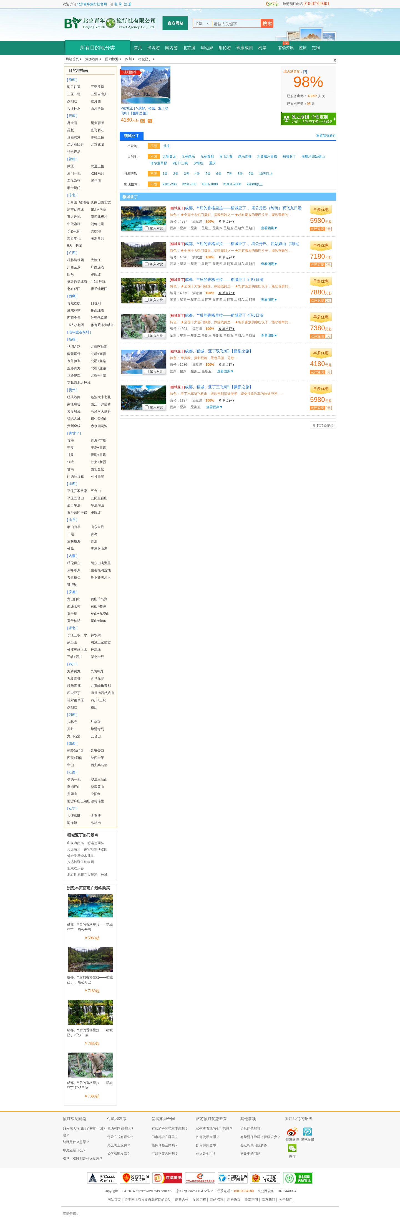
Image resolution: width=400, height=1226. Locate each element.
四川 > (130, 59)
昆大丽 (72, 123)
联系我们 (268, 1200)
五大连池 (73, 217)
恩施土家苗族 (101, 642)
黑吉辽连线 (75, 209)
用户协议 (233, 1200)
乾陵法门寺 (75, 751)
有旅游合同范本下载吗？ (170, 1129)
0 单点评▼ (226, 221)
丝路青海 (73, 368)
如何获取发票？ (118, 1154)
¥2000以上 (254, 184)
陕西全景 (97, 758)
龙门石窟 (73, 736)
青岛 (94, 534)
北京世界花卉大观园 (82, 875)
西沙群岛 (97, 108)
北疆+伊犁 (98, 375)
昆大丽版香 (75, 145)
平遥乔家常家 (77, 491)
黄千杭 (72, 613)
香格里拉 (97, 137)
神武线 (96, 650)
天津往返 (73, 108)
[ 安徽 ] (72, 592)
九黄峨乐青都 (101, 686)
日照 (70, 534)
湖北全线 (97, 657)
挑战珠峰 (97, 310)
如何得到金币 (206, 1145)
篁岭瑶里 (97, 801)
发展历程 (199, 1200)
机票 (262, 48)
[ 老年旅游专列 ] (79, 332)
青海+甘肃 (98, 455)
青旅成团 (244, 48)
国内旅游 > (113, 59)
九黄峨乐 (97, 671)
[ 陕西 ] (72, 743)
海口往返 (73, 87)
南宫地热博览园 (95, 849)
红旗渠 (96, 722)
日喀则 (96, 303)
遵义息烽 (73, 411)
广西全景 (73, 267)
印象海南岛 (75, 843)
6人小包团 (74, 246)
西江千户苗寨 (101, 404)
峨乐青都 (73, 686)
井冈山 (72, 794)
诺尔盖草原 (75, 700)
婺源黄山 (97, 787)
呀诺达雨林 (95, 843)
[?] (305, 72)
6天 (219, 174)
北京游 (189, 48)
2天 (175, 174)
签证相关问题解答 (253, 1145)
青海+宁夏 (98, 440)
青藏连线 (73, 303)
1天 (165, 174)
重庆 (94, 707)
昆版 (70, 130)
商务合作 (181, 1200)
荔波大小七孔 (101, 397)
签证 (303, 48)
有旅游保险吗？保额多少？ (260, 1137)
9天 (251, 174)
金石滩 (96, 816)
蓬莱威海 (73, 541)
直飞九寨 (97, 678)
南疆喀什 (73, 354)
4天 (197, 174)
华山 (70, 765)
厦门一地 (73, 173)
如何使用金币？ (207, 1137)
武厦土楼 (97, 166)
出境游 (153, 48)
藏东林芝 (73, 310)
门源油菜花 (75, 476)
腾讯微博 (307, 1140)
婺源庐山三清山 (78, 801)
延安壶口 (97, 751)
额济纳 (72, 585)
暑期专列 (97, 238)
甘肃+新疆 (98, 462)
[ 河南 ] (72, 715)
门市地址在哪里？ (165, 1137)
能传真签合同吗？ (165, 1145)
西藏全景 (73, 318)
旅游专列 (97, 729)
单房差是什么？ (74, 1150)
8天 (240, 174)
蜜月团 (96, 101)
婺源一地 (73, 779)
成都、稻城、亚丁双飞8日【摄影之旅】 (211, 351)
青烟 (94, 541)
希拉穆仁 (73, 577)
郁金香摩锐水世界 (80, 856)
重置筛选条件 (326, 136)
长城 (104, 875)
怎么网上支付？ (118, 1145)
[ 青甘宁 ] (74, 433)
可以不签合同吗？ (165, 1154)
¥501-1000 (210, 184)
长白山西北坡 (101, 202)
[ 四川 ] (72, 664)
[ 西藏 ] (72, 296)
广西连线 (97, 267)
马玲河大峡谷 (101, 411)
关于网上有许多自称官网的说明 (148, 1200)
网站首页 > (74, 59)
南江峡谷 (73, 404)
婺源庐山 (73, 787)
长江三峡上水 (77, 650)
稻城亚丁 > (146, 59)
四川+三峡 (98, 700)
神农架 (96, 635)
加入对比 (154, 228)
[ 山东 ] (72, 520)
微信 (292, 1156)
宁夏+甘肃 (98, 448)
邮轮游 (224, 48)
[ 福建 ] (72, 159)
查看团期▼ (269, 228)
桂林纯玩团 (75, 260)
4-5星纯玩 (98, 282)
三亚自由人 (99, 94)
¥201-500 (189, 184)
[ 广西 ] (72, 253)
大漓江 (96, 260)
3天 (186, 174)
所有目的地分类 (97, 48)
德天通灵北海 (77, 282)
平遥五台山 (75, 498)
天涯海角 (73, 849)
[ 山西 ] (72, 484)
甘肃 (70, 455)
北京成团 (97, 145)
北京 (166, 146)
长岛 (70, 549)
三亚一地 (73, 94)
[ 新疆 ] (72, 339)
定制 (316, 48)
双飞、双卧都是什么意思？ (83, 1159)
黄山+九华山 (100, 613)
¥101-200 (170, 184)
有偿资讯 (286, 48)
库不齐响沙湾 (101, 577)
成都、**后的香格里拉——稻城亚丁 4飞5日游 (216, 315)
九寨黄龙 (73, 671)
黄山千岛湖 (99, 599)
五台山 (96, 491)
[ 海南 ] (72, 80)
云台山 (96, 736)
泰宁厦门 (73, 188)
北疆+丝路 (98, 361)
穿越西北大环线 (78, 383)
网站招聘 (216, 1200)
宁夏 (70, 448)
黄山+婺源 (98, 606)
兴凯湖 (96, 231)
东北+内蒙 (98, 209)
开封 (70, 729)
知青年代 (73, 238)
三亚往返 (97, 87)
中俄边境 (73, 224)
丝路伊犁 (73, 375)
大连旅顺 (73, 816)
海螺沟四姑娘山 (102, 693)
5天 (208, 174)
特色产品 (73, 152)
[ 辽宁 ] (72, 808)
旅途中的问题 (250, 1154)
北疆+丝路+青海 (103, 368)
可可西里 (97, 476)
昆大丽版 (97, 123)
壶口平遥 (73, 505)
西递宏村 (73, 606)
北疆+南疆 (98, 354)
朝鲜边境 (97, 224)
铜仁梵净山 (99, 419)
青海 (70, 440)
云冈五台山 (99, 498)
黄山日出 (73, 599)
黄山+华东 (98, 621)
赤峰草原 (73, 570)
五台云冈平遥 (77, 512)
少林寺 (72, 722)
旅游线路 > (93, 59)
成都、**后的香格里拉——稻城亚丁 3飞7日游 (216, 279)
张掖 (70, 462)
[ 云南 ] (72, 116)
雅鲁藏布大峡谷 (102, 325)
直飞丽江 (97, 130)
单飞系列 (73, 181)
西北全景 (97, 469)
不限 (153, 146)
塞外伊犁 (73, 361)
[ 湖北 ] (72, 628)
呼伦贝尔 (73, 563)
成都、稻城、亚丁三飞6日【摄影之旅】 (211, 387)
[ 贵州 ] (72, 390)
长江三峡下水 (77, 635)
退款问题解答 (250, 1129)
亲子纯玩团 (99, 289)
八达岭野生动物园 (80, 862)
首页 (138, 48)
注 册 (128, 4)
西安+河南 (74, 758)
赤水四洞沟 (99, 426)
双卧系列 (97, 173)
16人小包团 (75, 325)
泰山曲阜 (73, 527)
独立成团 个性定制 (311, 116)
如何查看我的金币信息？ (214, 1129)
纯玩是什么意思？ (76, 1142)
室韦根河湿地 (101, 570)
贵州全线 (73, 426)
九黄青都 (73, 678)
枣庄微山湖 (99, 549)
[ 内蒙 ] (72, 556)
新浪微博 (292, 1140)
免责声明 (251, 1200)
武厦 (70, 166)
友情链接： (71, 1213)
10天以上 (266, 174)
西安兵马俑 (99, 765)
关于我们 (285, 1200)
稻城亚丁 (73, 693)
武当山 (72, 642)
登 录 (118, 4)
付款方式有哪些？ (120, 1137)
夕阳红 (72, 101)
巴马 (70, 274)
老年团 (96, 181)
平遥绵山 (97, 505)
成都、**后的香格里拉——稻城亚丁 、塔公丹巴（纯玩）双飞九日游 (236, 208)
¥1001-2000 (232, 184)
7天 (229, 174)
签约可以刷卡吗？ (120, 1129)
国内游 (171, 48)
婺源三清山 (99, 779)
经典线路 (73, 397)
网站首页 (114, 1200)
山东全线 (97, 527)
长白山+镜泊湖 (78, 202)
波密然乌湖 (99, 318)
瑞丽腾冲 (73, 137)
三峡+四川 (74, 657)
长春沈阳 (73, 231)
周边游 (207, 48)
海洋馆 (72, 823)
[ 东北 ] (72, 195)
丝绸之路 (73, 347)
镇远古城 (73, 419)
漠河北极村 (99, 217)
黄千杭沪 (73, 621)
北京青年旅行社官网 (92, 4)
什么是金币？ (206, 1154)
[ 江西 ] (72, 772)
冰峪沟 (96, 823)
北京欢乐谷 (75, 868)
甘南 (70, 469)
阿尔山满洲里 (101, 563)
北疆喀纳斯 (99, 347)
